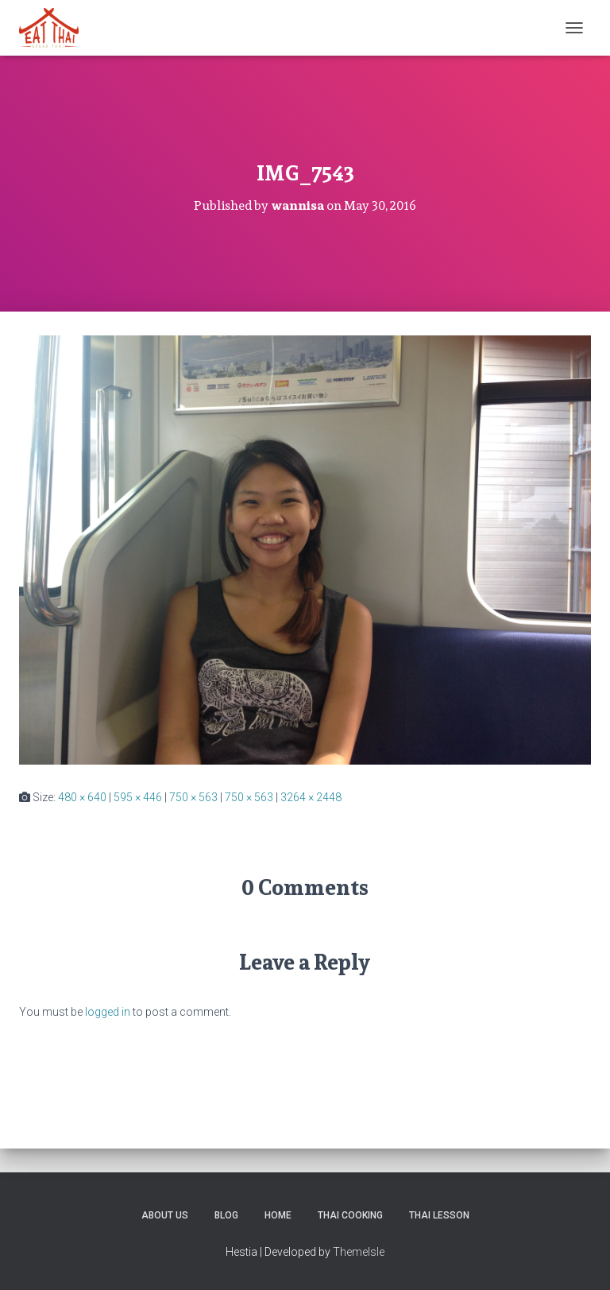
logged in (107, 1011)
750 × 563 (193, 797)
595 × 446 (138, 797)
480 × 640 (82, 797)
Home (277, 1215)
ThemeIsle (358, 1251)
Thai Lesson (439, 1215)
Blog (226, 1215)
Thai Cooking (350, 1215)
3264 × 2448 (311, 797)
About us (164, 1215)
